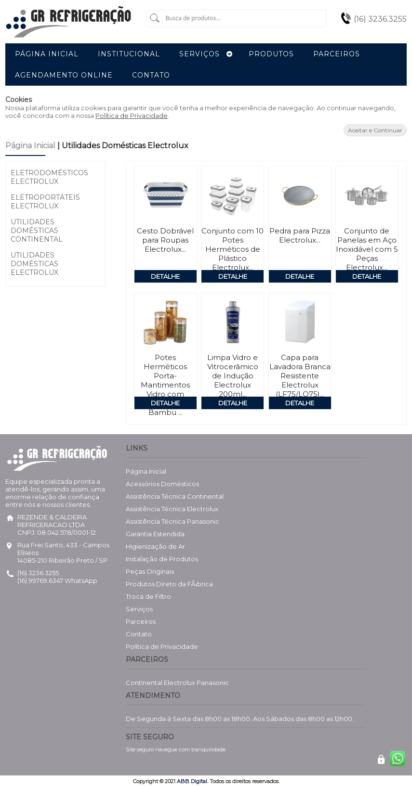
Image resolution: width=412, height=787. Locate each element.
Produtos (271, 54)
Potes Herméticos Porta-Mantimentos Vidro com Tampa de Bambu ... (165, 385)
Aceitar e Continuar (375, 130)
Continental (144, 682)
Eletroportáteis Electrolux (45, 201)
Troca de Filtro (148, 596)
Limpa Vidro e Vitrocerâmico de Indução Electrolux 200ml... (232, 376)
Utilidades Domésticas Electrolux (34, 264)
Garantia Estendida (155, 534)
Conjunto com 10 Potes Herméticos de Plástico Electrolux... (232, 249)
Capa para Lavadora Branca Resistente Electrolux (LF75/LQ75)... (300, 376)
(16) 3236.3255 (380, 19)
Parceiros (141, 621)
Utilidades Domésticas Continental (37, 231)
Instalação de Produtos (162, 559)
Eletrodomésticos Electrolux (49, 177)
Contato (139, 634)
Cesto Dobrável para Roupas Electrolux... (165, 240)
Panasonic (213, 682)
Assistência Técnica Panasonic (172, 521)
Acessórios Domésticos (162, 484)
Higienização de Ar (155, 546)
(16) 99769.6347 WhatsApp (57, 580)
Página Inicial (31, 145)
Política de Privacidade (131, 115)
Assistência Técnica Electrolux (172, 509)
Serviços (139, 609)
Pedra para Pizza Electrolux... (299, 235)
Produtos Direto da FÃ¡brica (169, 584)
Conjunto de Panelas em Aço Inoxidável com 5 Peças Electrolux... (367, 249)
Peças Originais (150, 571)
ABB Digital (192, 781)
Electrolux (179, 682)
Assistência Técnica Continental (175, 496)
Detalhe (165, 276)
